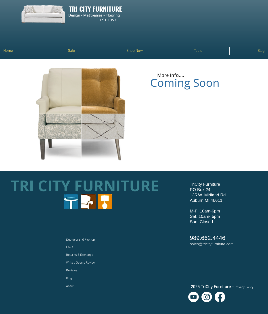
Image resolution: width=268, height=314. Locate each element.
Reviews (71, 270)
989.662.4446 (207, 238)
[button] (134, 51)
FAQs (69, 247)
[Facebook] (220, 297)
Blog (69, 278)
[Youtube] (193, 297)
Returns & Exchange (79, 255)
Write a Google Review (80, 263)
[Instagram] (206, 297)
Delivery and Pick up (81, 239)
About (69, 286)
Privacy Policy (244, 287)
